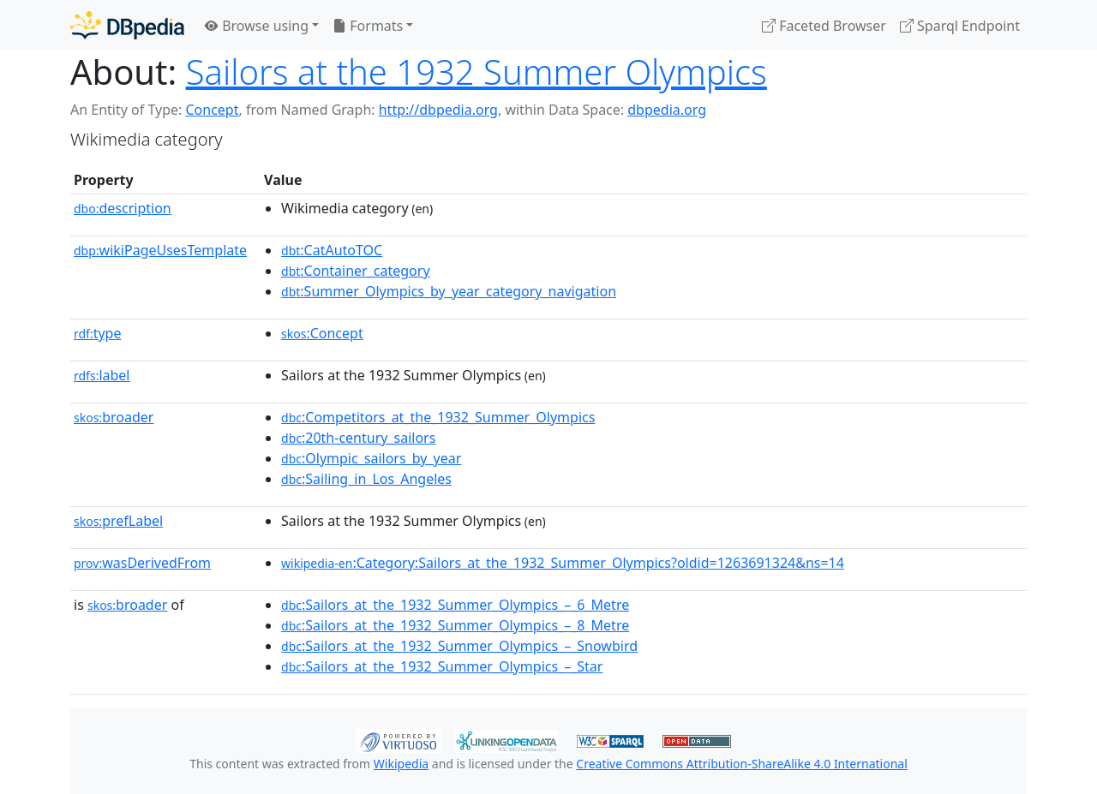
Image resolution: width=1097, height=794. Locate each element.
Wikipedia (401, 763)
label (102, 375)
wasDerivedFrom (142, 562)
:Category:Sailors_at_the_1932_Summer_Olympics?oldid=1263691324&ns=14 (562, 562)
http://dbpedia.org (438, 109)
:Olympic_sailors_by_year (371, 458)
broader (113, 417)
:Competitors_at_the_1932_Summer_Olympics (438, 417)
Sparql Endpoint (960, 25)
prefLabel (118, 520)
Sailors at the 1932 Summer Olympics (476, 71)
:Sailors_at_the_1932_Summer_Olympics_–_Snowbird (459, 645)
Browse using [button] (257, 25)
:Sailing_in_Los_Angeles (366, 478)
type (98, 333)
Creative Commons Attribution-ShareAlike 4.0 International (741, 763)
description (122, 208)
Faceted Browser (824, 25)
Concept (211, 109)
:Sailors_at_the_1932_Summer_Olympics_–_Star (441, 666)
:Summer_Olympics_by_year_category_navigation (448, 291)
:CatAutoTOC (331, 250)
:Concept (322, 333)
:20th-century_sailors (358, 437)
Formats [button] (368, 25)
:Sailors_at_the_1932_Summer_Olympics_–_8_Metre (455, 625)
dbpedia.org (666, 109)
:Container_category (355, 270)
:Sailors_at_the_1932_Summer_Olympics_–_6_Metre (455, 604)
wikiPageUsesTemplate (160, 250)
